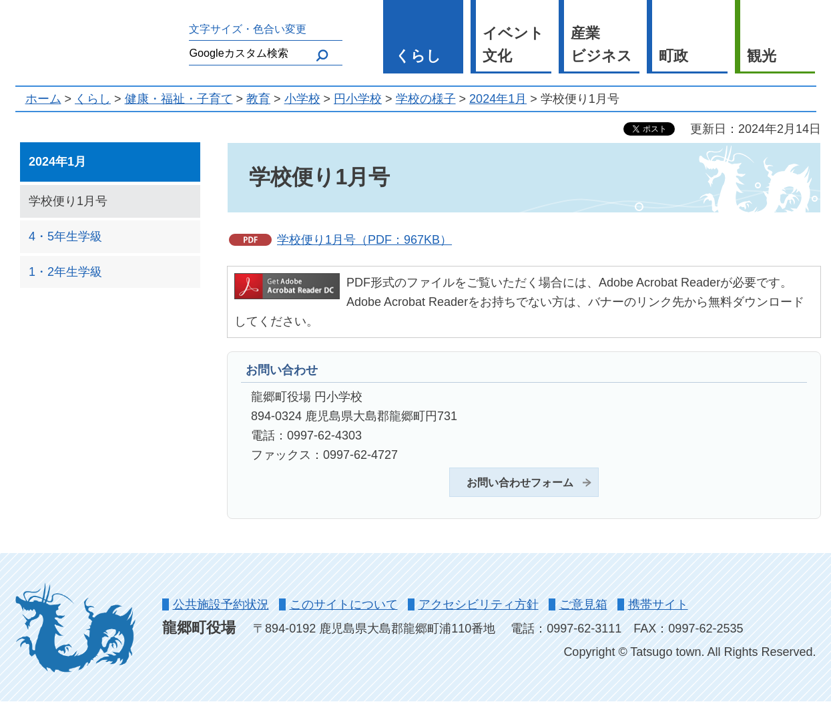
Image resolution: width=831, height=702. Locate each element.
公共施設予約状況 (221, 604)
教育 (258, 99)
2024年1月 (498, 99)
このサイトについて (344, 604)
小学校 (302, 99)
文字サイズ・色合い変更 (247, 29)
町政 (673, 55)
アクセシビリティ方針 (479, 604)
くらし (418, 55)
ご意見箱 (583, 604)
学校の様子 (426, 99)
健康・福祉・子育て (179, 99)
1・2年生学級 (65, 272)
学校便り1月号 (68, 201)
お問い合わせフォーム (520, 482)
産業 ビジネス (601, 45)
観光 (761, 55)
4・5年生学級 (65, 236)
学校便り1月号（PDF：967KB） (364, 239)
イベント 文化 (513, 45)
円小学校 (358, 99)
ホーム (43, 99)
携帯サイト (658, 604)
